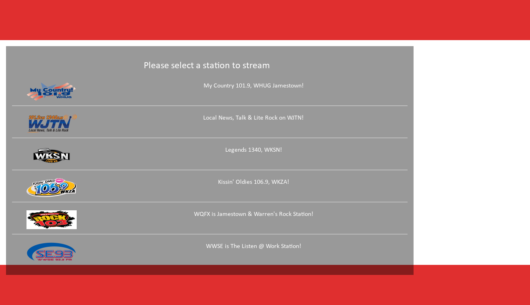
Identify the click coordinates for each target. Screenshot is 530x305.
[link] (210, 94)
